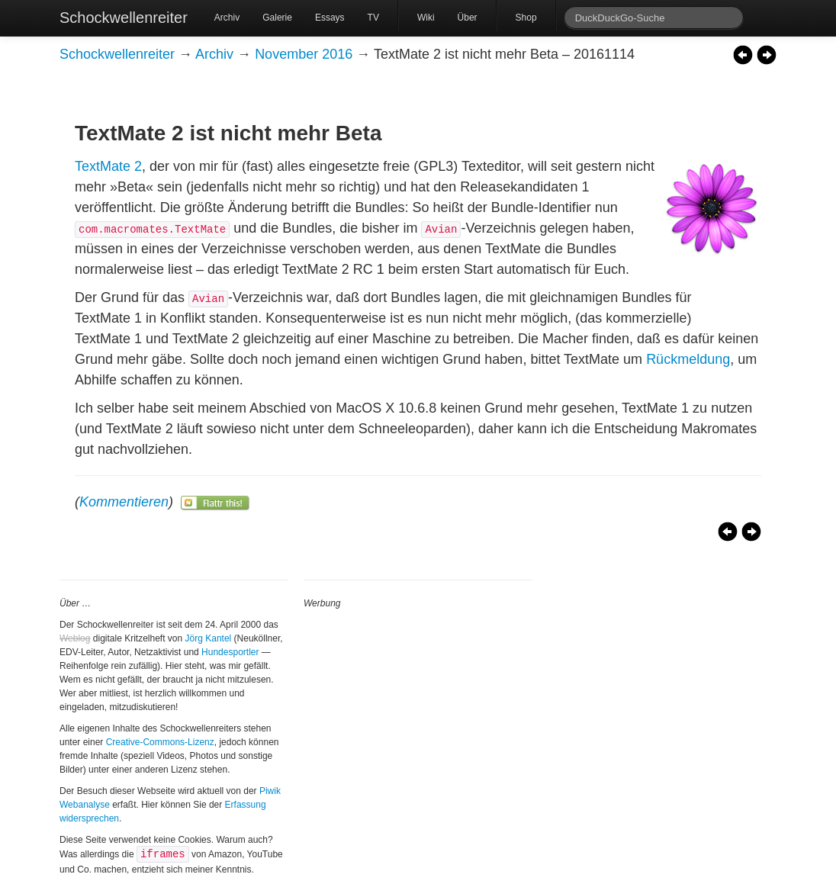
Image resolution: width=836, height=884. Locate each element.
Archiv (227, 17)
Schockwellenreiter (123, 17)
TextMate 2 (108, 166)
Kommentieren (124, 502)
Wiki (426, 17)
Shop (526, 17)
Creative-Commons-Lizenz (160, 742)
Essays (330, 17)
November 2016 (303, 54)
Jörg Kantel (208, 638)
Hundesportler (230, 652)
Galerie (277, 17)
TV (373, 17)
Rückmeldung (688, 359)
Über (467, 17)
